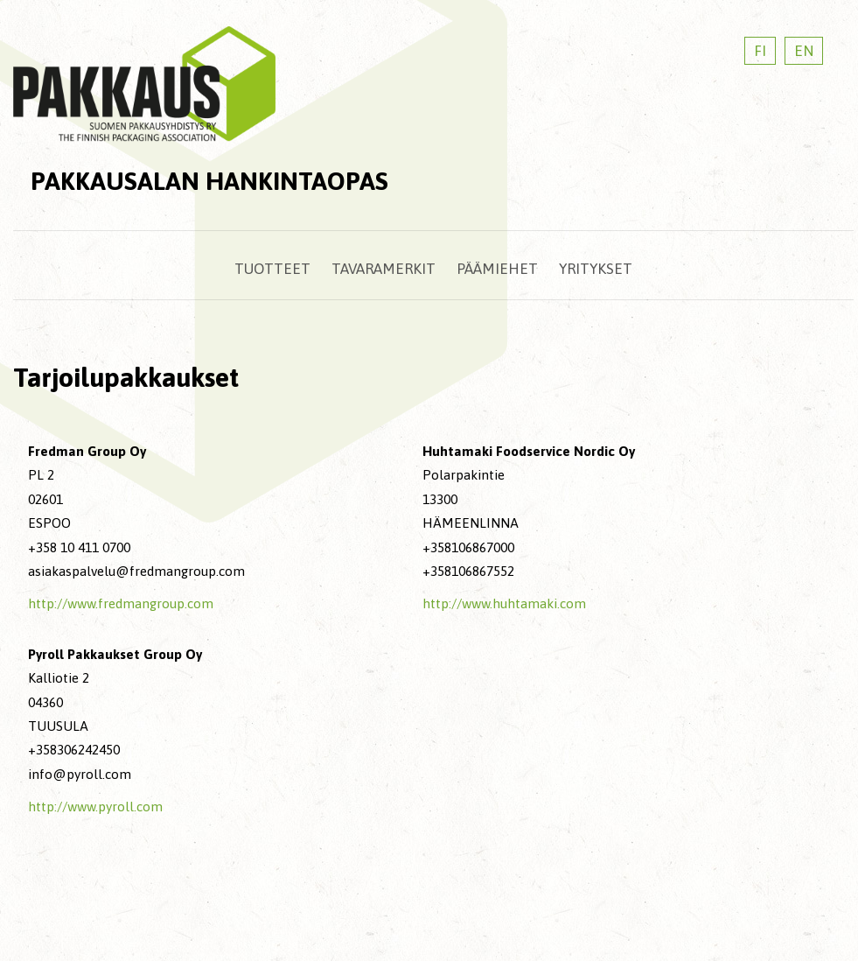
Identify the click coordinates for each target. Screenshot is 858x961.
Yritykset (595, 268)
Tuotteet (272, 268)
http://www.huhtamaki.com (504, 603)
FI (760, 51)
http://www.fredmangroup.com (120, 603)
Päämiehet (497, 268)
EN (803, 51)
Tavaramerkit (383, 268)
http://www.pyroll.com (95, 806)
